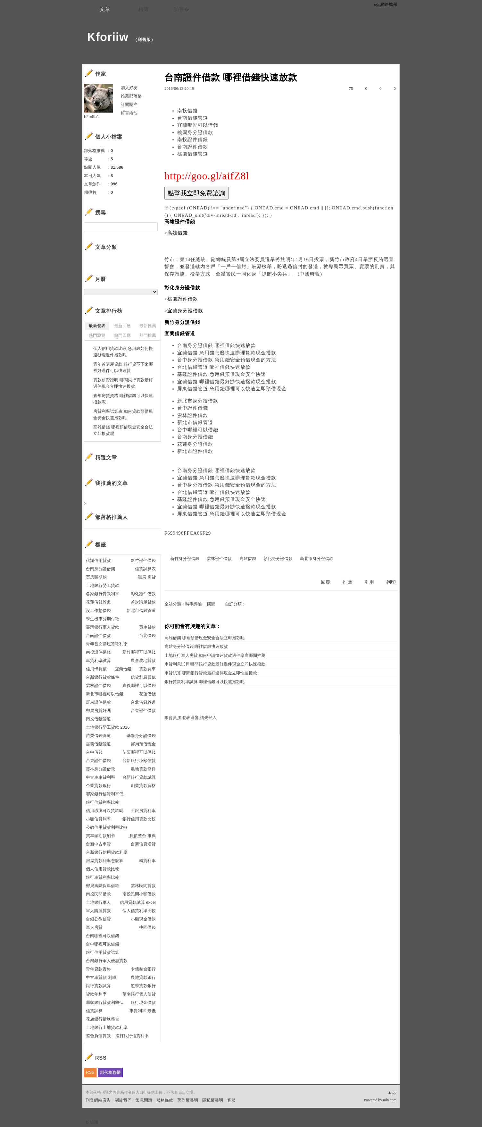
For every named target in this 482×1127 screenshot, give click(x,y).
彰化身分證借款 (278, 558)
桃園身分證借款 (195, 132)
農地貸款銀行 (143, 977)
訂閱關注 (129, 104)
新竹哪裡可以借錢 (139, 652)
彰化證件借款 (143, 593)
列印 (391, 582)
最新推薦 (147, 325)
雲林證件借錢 (98, 685)
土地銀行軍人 (98, 902)
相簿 (143, 9)
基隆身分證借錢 (141, 735)
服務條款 (164, 1100)
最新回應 (122, 325)
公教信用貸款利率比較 (107, 827)
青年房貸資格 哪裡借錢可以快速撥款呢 (123, 398)
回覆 (325, 582)
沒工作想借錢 (98, 610)
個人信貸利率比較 (139, 910)
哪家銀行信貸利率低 (104, 794)
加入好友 (129, 87)
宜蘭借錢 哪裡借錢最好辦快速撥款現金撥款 (226, 381)
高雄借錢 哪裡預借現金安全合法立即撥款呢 (204, 637)
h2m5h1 (91, 116)
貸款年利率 (96, 994)
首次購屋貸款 (143, 602)
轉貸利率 (147, 860)
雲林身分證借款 (100, 769)
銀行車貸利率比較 (102, 877)
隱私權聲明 (212, 1100)
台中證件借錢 (192, 408)
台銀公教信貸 (98, 919)
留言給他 (129, 112)
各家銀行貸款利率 (102, 593)
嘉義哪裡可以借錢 (139, 685)
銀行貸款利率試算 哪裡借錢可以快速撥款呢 (204, 681)
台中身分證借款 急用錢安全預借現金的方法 (226, 359)
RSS (90, 1072)
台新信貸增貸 (143, 844)
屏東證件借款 (98, 702)
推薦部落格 (131, 96)
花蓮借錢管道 (98, 602)
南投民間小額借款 (139, 894)
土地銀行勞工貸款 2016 (108, 727)
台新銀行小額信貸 (139, 760)
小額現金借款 (143, 919)
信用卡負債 (96, 668)
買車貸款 (147, 627)
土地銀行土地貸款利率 (107, 1027)
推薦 (347, 582)
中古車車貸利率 (100, 777)
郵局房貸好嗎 (98, 710)
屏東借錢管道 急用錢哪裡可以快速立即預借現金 (232, 388)
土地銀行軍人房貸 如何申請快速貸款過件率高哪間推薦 (214, 655)
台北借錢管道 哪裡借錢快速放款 (214, 367)
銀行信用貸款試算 (102, 952)
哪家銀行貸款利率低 (104, 1002)
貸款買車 (147, 668)
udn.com (389, 1100)
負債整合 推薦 (142, 835)
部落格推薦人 (111, 517)
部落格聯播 (110, 1072)
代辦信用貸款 (98, 560)
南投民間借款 (98, 894)
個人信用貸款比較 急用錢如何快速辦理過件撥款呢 (123, 351)
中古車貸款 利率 (101, 977)
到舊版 (144, 39)
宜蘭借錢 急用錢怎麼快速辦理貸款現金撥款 (226, 352)
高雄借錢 (247, 558)
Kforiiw (108, 37)
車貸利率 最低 (142, 1010)
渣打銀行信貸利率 (132, 1035)
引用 (369, 582)
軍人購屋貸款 (98, 910)
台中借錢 (94, 752)
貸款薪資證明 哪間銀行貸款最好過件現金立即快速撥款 (123, 383)
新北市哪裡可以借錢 (104, 693)
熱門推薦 (147, 335)
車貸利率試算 (98, 660)
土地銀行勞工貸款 (102, 585)
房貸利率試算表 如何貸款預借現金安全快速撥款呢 (123, 414)
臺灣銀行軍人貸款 (102, 627)
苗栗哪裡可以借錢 (139, 752)
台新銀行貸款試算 (139, 777)
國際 (211, 604)
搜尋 (152, 226)
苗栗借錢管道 (98, 735)
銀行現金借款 (143, 1002)
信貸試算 (94, 1010)
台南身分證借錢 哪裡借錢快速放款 (216, 345)
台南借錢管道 (192, 118)
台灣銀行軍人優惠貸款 (107, 960)
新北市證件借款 (195, 451)
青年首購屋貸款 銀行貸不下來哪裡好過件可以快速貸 (123, 367)
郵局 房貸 (147, 577)
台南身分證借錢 (195, 436)
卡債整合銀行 (143, 969)
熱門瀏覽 (97, 335)
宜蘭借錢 (123, 668)
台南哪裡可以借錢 (102, 935)
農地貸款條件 (143, 769)
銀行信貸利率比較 (102, 802)
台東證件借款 (143, 710)
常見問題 (144, 1100)
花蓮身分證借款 (195, 444)
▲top (392, 1092)
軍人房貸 (94, 927)
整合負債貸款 (98, 1035)
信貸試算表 (145, 568)
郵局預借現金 (143, 743)
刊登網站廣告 (98, 1100)
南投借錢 (187, 110)
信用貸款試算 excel (138, 902)
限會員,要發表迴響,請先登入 (190, 717)
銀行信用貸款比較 (139, 819)
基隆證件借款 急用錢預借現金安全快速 (221, 374)
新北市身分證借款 (197, 400)
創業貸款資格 (143, 785)
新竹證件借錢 (143, 560)
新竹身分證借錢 (184, 558)
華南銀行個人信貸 (139, 994)
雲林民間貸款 (143, 885)
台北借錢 (147, 635)
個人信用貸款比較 (102, 869)
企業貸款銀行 (98, 785)
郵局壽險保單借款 (102, 885)
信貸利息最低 (143, 677)
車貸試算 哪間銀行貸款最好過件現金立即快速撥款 (210, 673)
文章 (105, 9)
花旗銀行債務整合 (102, 1019)
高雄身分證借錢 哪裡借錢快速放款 (196, 646)
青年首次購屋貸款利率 (107, 643)
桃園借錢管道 (192, 154)
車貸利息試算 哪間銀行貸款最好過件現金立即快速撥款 (214, 664)
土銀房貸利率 (143, 810)
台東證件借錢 (98, 760)
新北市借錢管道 (195, 422)
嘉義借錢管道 (98, 743)
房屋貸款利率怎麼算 (104, 860)
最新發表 (97, 325)
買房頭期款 (96, 577)
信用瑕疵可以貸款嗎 (104, 810)
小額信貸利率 (98, 819)
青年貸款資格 (98, 969)
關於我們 (123, 1100)
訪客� (181, 9)
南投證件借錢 (192, 139)
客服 (231, 1100)
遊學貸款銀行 (143, 985)
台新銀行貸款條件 (102, 677)
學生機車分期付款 (102, 618)
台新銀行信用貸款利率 (107, 852)
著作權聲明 (187, 1100)
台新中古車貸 (98, 844)
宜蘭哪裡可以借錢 (197, 125)
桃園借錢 (147, 927)
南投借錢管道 (98, 718)
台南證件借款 (192, 146)
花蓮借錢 (147, 693)
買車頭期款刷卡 (100, 835)
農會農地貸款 (143, 660)
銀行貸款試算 (98, 985)
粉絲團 (92, 1122)
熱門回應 (122, 335)
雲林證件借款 (192, 415)
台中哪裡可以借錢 (197, 429)
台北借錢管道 (143, 702)
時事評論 (193, 604)
